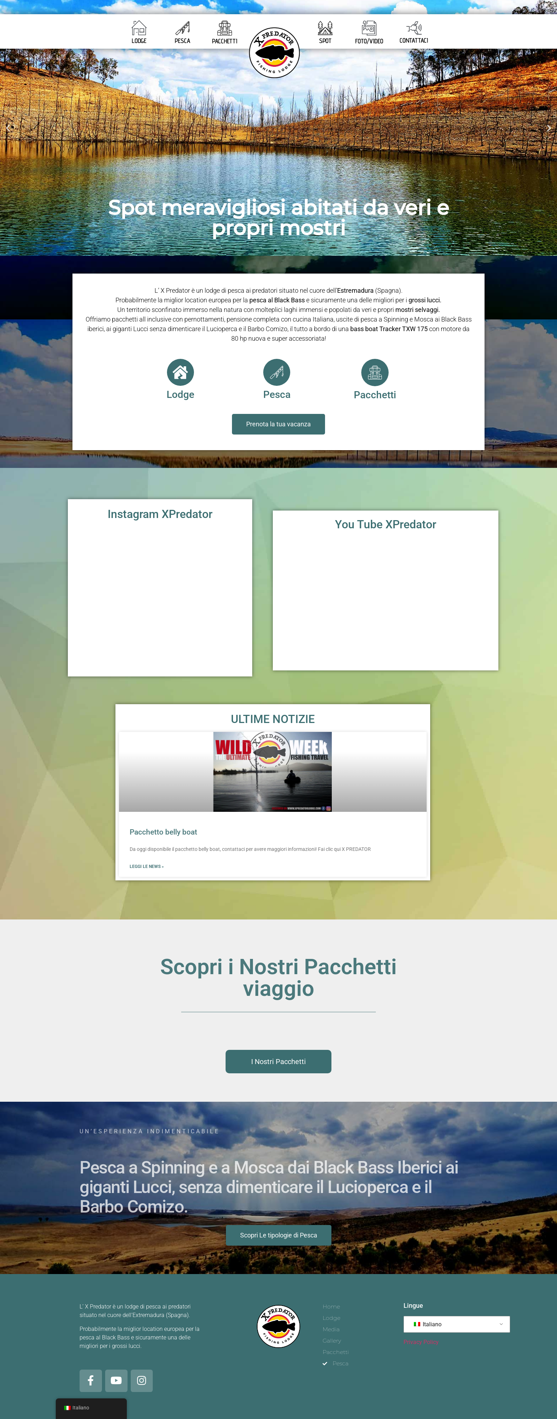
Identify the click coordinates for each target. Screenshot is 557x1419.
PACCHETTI (224, 41)
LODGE (139, 40)
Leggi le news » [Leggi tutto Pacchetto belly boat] (147, 866)
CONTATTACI (414, 40)
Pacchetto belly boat (163, 831)
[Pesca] (276, 372)
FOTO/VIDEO (369, 41)
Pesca (277, 394)
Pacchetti (375, 394)
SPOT (325, 40)
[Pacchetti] (374, 372)
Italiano (428, 1323)
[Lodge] (180, 372)
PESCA (182, 40)
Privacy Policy (421, 1340)
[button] (8, 127)
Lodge (180, 394)
